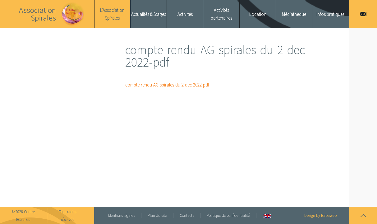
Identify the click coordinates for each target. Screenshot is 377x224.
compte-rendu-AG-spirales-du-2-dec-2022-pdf (167, 85)
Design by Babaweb (320, 215)
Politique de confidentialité (228, 215)
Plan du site (157, 215)
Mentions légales (121, 215)
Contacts (187, 215)
